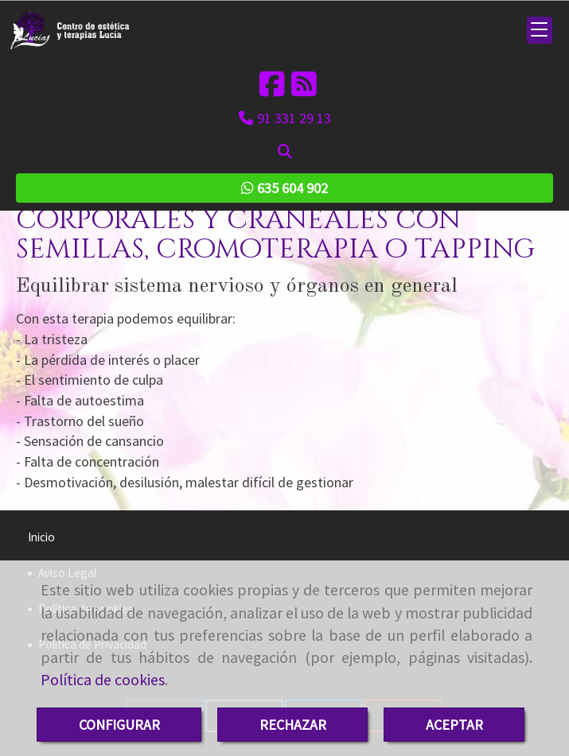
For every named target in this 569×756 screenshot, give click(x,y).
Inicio (41, 537)
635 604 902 (284, 188)
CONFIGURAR (119, 724)
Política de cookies (103, 679)
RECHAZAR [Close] (292, 724)
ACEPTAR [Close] (454, 724)
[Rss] (304, 89)
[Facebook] (272, 89)
